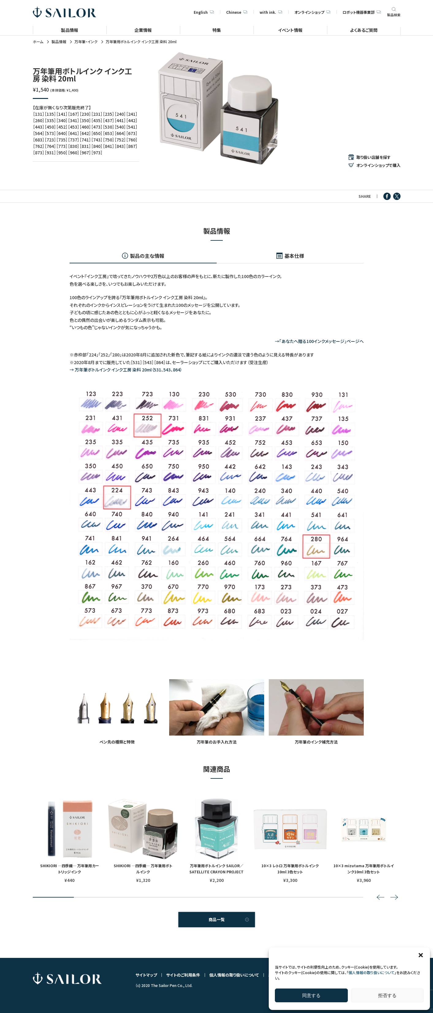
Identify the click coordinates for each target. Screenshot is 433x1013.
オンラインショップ (312, 12)
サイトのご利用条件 (183, 975)
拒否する (387, 995)
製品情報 (69, 30)
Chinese (236, 12)
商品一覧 (217, 919)
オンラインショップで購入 (378, 165)
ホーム (38, 41)
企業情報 (143, 30)
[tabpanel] (218, 108)
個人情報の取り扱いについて (371, 972)
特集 (216, 30)
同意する (311, 995)
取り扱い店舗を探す (373, 157)
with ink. (271, 12)
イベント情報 (290, 30)
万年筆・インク (85, 41)
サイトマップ (146, 975)
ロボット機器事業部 (362, 12)
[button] (421, 955)
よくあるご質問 (364, 30)
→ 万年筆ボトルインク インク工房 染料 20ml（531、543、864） (126, 370)
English (204, 12)
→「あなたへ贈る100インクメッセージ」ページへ (319, 341)
